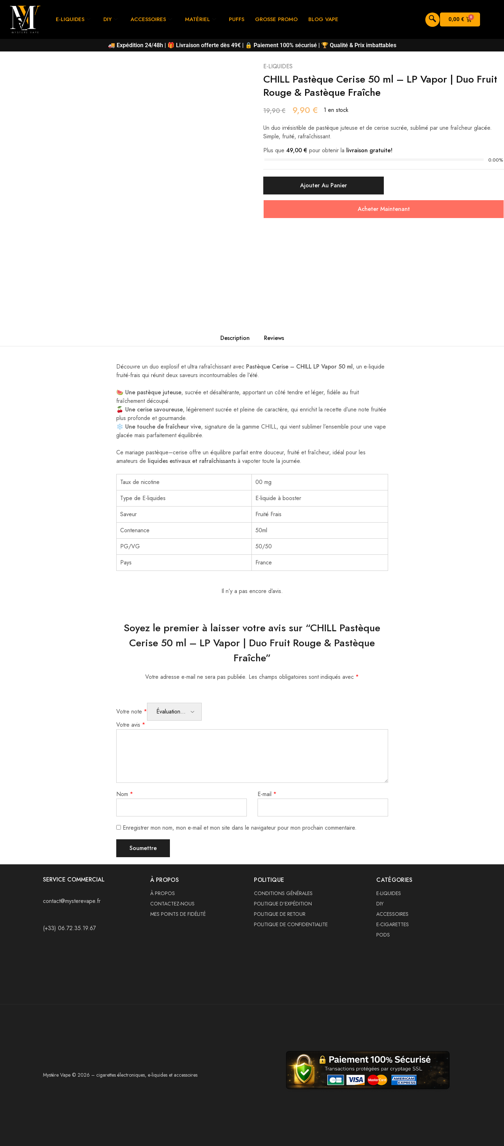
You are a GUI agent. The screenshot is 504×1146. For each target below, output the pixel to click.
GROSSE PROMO (276, 19)
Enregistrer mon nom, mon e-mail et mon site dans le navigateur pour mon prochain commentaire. (240, 828)
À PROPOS (162, 893)
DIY (110, 19)
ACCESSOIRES (151, 19)
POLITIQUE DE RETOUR (279, 914)
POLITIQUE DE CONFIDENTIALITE (291, 924)
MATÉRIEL (200, 19)
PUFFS (236, 19)
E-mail (267, 794)
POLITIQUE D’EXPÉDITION (283, 903)
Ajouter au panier (323, 185)
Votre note (131, 711)
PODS (383, 934)
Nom (124, 794)
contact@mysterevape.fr (72, 901)
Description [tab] (235, 338)
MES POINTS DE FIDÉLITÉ (178, 914)
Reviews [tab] (274, 338)
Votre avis (130, 725)
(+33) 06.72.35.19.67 (69, 928)
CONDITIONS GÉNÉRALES (283, 893)
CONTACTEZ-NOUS (172, 903)
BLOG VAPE (323, 19)
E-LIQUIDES (73, 19)
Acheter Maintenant (384, 209)
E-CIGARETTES (392, 924)
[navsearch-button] (432, 20)
